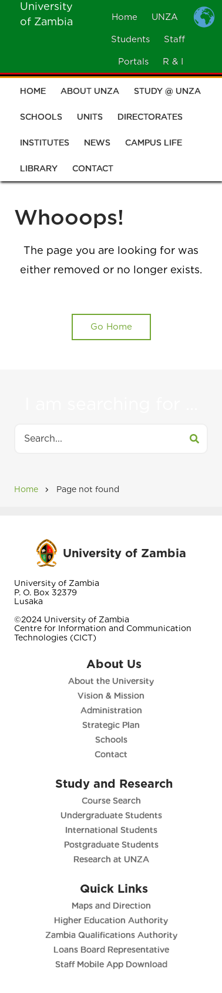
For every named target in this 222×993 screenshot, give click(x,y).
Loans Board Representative (111, 949)
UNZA (165, 17)
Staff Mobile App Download (111, 964)
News (97, 145)
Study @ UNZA (167, 93)
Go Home (111, 326)
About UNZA (89, 93)
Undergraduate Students (111, 815)
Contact (92, 170)
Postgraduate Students (111, 844)
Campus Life (153, 145)
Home (124, 17)
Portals (133, 61)
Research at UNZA (111, 859)
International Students (111, 830)
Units (90, 119)
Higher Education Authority (111, 920)
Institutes (44, 145)
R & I (173, 61)
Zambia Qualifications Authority (111, 935)
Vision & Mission (111, 695)
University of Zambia (124, 553)
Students (130, 39)
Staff (174, 39)
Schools (41, 119)
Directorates (150, 119)
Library (39, 170)
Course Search (111, 800)
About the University (111, 681)
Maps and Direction (111, 905)
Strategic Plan (111, 725)
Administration (111, 710)
